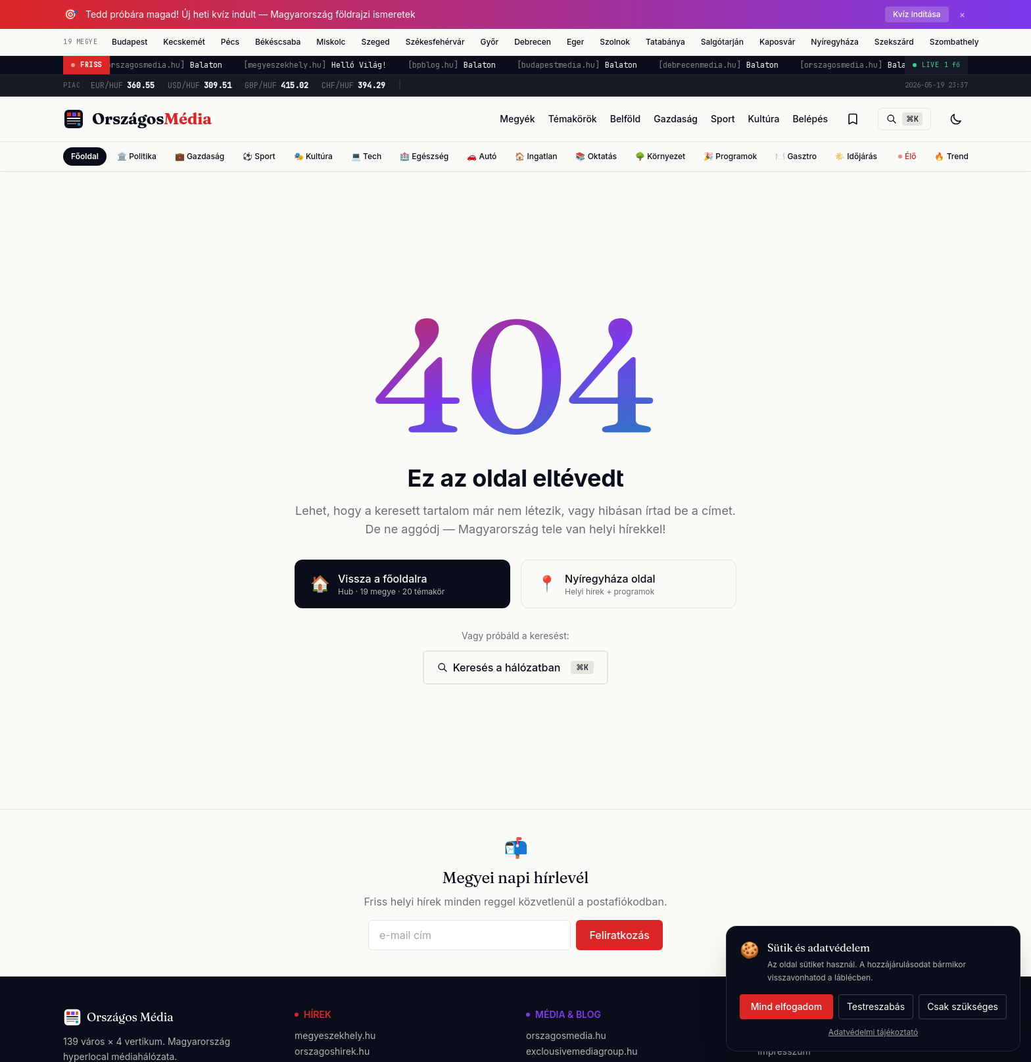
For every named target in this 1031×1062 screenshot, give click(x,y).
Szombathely (954, 42)
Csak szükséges (962, 1006)
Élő (907, 156)
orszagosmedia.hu (566, 1035)
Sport (723, 118)
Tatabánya (665, 42)
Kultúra (764, 118)
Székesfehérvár (435, 42)
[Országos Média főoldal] (137, 119)
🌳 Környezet (660, 156)
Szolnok (615, 42)
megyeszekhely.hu (335, 1035)
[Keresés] (904, 119)
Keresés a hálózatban (515, 667)
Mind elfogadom (786, 1006)
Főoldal (85, 156)
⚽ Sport (259, 156)
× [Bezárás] (962, 14)
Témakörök (572, 118)
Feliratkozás (619, 935)
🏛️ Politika (136, 156)
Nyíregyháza (834, 42)
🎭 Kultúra (313, 156)
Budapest (129, 42)
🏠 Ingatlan (536, 156)
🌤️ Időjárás (856, 156)
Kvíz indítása (917, 14)
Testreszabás (876, 1006)
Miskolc (330, 42)
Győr (490, 42)
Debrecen (532, 42)
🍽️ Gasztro (796, 156)
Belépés (810, 118)
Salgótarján (722, 42)
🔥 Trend (951, 156)
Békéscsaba (277, 42)
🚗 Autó (481, 156)
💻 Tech (366, 156)
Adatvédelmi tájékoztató (873, 1032)
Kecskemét (184, 42)
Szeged (375, 42)
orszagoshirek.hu (332, 1051)
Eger (575, 42)
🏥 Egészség (424, 156)
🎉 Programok (730, 156)
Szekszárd (894, 42)
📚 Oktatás (595, 156)
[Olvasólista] (853, 119)
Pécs (230, 42)
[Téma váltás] (956, 119)
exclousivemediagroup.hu (581, 1051)
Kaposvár (777, 42)
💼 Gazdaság (199, 156)
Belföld (625, 118)
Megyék (517, 118)
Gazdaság (676, 118)
